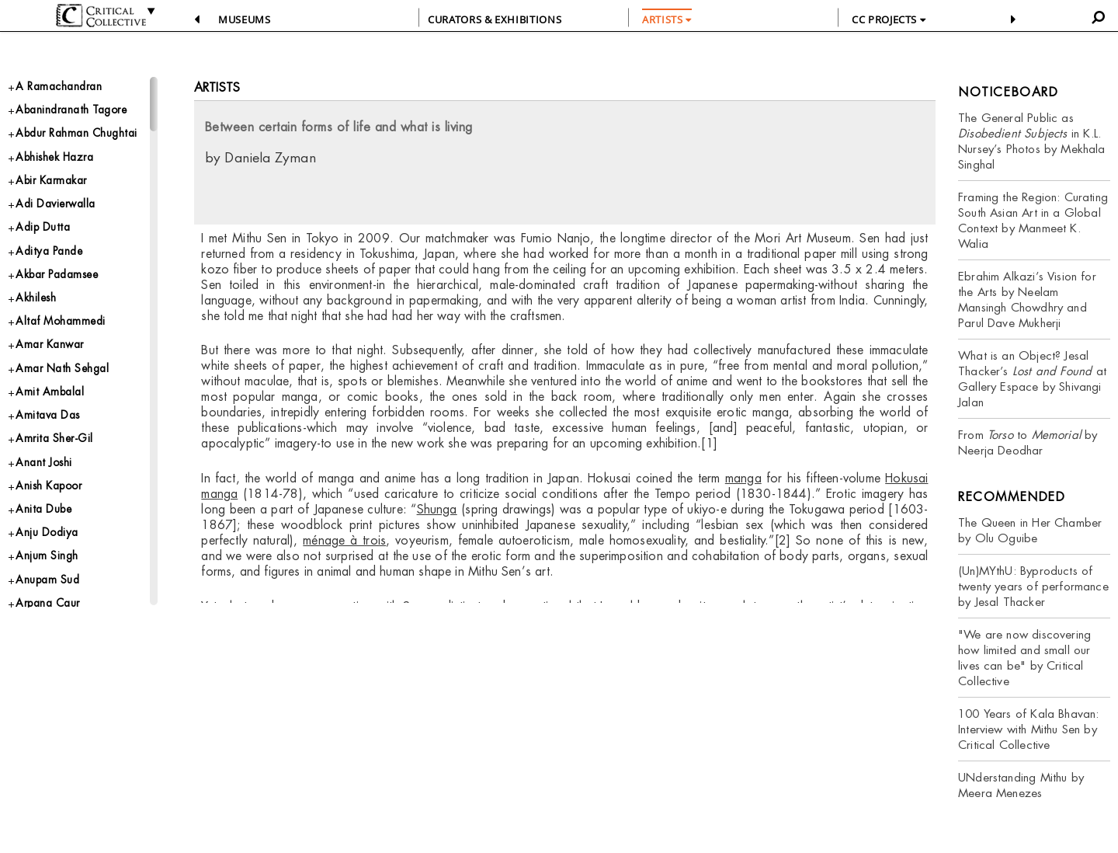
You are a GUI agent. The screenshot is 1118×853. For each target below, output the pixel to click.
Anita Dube (47, 569)
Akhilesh (39, 337)
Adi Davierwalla (61, 233)
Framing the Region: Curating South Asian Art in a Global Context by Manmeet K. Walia (1033, 220)
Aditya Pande (54, 285)
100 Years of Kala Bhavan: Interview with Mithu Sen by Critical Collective (1028, 729)
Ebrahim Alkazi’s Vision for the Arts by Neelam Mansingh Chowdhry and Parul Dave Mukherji (1027, 299)
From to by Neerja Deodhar (1028, 442)
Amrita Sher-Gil (59, 491)
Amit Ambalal (52, 440)
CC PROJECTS (888, 19)
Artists (217, 87)
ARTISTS (667, 19)
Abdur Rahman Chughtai (57, 147)
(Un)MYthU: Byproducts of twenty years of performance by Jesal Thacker (1033, 586)
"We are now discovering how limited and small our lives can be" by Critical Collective (1024, 657)
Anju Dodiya (51, 595)
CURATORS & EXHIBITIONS (494, 19)
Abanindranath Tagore (79, 113)
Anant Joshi (48, 518)
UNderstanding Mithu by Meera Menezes (1021, 785)
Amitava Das (51, 466)
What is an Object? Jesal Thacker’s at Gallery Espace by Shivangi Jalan (1032, 378)
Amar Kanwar (54, 388)
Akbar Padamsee (64, 310)
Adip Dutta (46, 259)
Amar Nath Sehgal (68, 414)
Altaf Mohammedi (66, 362)
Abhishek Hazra (61, 181)
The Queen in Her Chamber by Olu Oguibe (1030, 530)
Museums (244, 19)
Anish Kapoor (54, 543)
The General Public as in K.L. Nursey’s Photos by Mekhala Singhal (1032, 141)
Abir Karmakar (56, 207)
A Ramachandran (64, 87)
